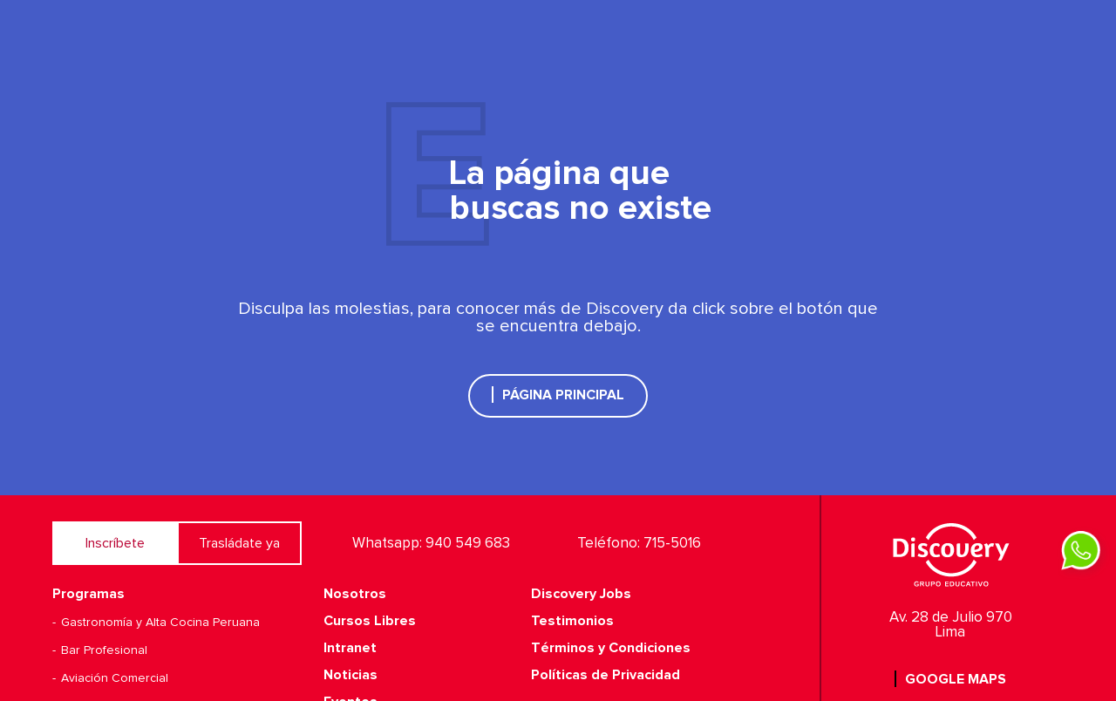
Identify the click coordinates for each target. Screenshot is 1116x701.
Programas (88, 594)
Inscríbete (115, 543)
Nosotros (354, 594)
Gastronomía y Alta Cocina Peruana (160, 622)
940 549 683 (467, 543)
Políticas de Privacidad (605, 675)
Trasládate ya (239, 543)
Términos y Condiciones (611, 648)
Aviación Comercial (114, 678)
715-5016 (672, 543)
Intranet (350, 648)
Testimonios (572, 621)
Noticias (350, 675)
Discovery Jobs (581, 594)
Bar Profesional (104, 650)
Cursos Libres (369, 621)
